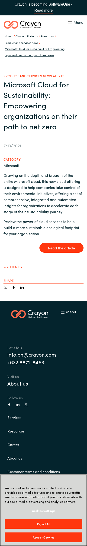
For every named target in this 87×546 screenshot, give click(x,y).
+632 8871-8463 (25, 362)
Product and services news (21, 43)
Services (14, 417)
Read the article (61, 247)
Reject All (43, 524)
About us (17, 383)
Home (9, 36)
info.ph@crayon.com (31, 354)
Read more (43, 10)
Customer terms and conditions (33, 471)
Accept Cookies (43, 537)
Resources (16, 430)
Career (13, 444)
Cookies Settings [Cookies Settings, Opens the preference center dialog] (43, 510)
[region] (43, 510)
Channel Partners (27, 36)
